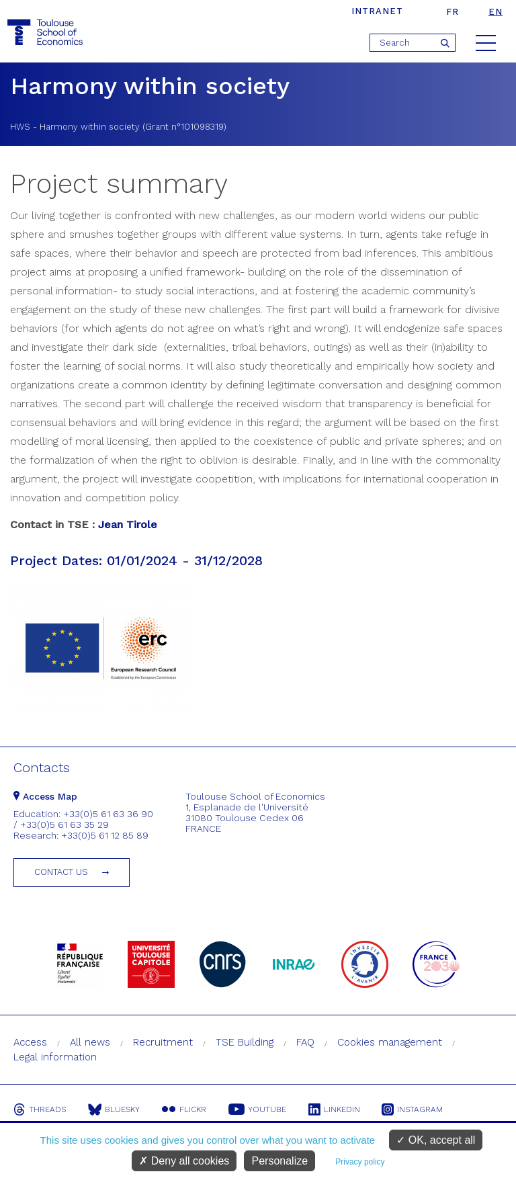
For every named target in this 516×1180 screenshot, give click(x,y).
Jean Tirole (127, 524)
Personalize (279, 1161)
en (495, 12)
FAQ (305, 1042)
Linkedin (337, 1109)
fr (452, 12)
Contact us (61, 872)
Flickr (185, 1109)
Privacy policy (359, 1162)
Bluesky (114, 1109)
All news (90, 1042)
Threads (39, 1109)
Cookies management (389, 1042)
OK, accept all (435, 1140)
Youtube (259, 1109)
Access (30, 1042)
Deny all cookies (184, 1161)
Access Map (45, 796)
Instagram (416, 1109)
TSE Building (244, 1042)
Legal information (55, 1057)
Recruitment (163, 1042)
